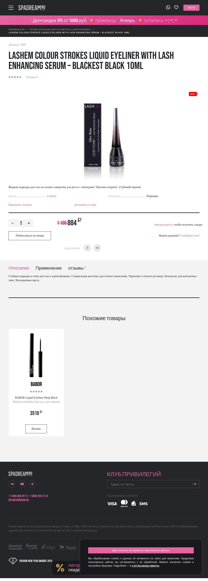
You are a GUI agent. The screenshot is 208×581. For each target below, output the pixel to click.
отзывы (77, 268)
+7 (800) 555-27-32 (38, 496)
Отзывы (32, 77)
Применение (49, 268)
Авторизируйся (163, 224)
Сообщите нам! (189, 235)
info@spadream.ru (19, 500)
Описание (19, 268)
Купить (36, 428)
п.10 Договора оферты (145, 565)
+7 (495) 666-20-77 (18, 496)
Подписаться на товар (30, 235)
